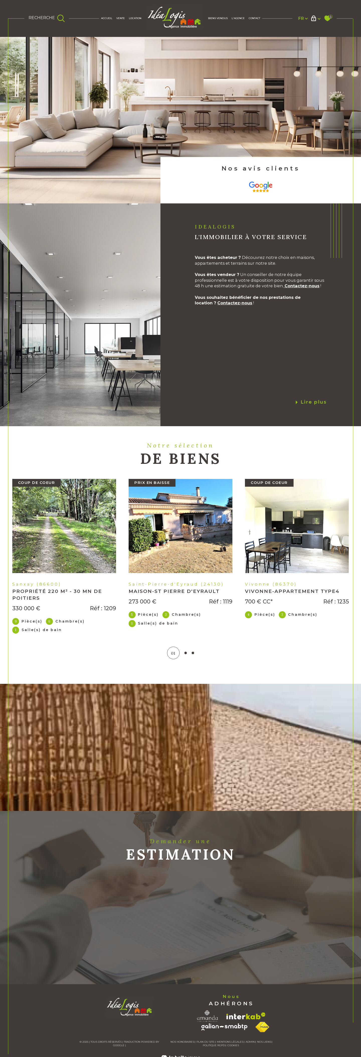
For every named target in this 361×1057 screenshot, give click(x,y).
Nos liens (264, 1041)
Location (135, 18)
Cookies (233, 1045)
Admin (250, 1041)
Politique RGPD (214, 1045)
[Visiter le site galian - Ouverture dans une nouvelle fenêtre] (224, 1026)
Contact (254, 18)
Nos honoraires (182, 1041)
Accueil (106, 18)
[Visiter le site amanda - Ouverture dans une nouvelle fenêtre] (207, 1016)
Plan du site (205, 1041)
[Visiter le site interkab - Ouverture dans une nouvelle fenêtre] (245, 1016)
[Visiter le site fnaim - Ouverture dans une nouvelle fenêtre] (262, 1027)
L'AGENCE (238, 18)
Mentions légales (230, 1041)
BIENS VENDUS (218, 18)
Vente (120, 18)
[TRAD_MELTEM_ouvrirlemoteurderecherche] (47, 18)
